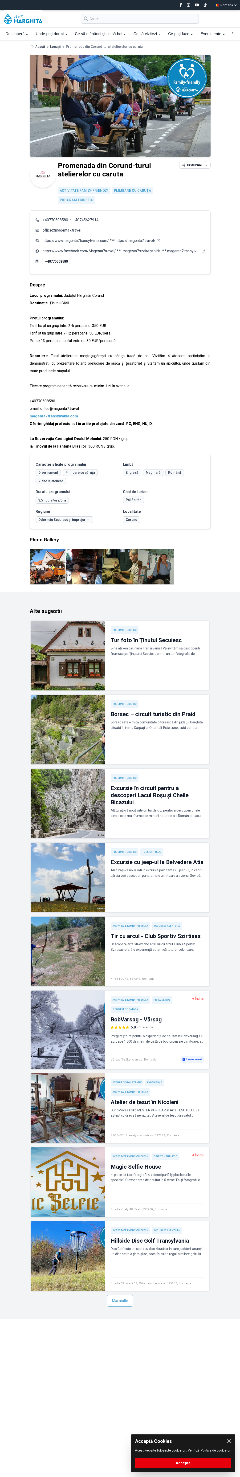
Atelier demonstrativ (127, 1082)
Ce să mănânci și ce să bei (100, 34)
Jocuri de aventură (167, 926)
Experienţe (154, 1082)
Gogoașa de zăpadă (125, 1009)
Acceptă (183, 1463)
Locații (55, 47)
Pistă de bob (162, 1000)
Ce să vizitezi (147, 34)
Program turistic (76, 200)
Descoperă (17, 34)
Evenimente (212, 34)
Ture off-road (152, 852)
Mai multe (120, 1300)
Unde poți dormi (51, 34)
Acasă (40, 47)
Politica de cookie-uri (216, 1450)
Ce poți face (180, 34)
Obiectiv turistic (165, 1156)
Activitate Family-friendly (84, 190)
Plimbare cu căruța (132, 190)
